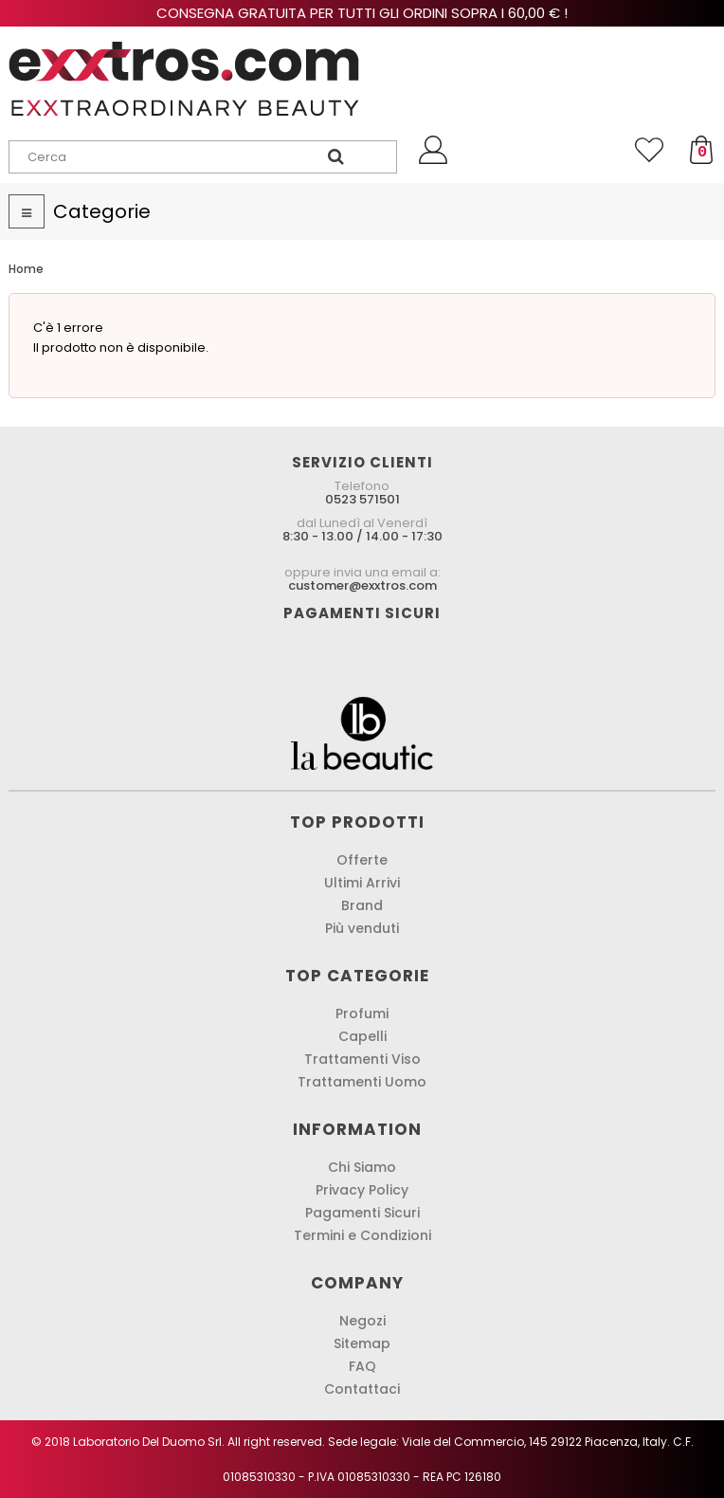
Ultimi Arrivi (362, 882)
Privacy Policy (362, 1189)
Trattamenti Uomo (362, 1081)
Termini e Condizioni (362, 1235)
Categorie (102, 211)
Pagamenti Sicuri (362, 1212)
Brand (362, 905)
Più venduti (362, 928)
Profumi (362, 1013)
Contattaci (362, 1388)
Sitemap (362, 1343)
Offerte (362, 859)
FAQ (362, 1366)
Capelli (362, 1036)
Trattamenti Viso (362, 1059)
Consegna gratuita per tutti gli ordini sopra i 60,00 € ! (362, 13)
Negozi (362, 1320)
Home (26, 269)
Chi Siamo (362, 1167)
